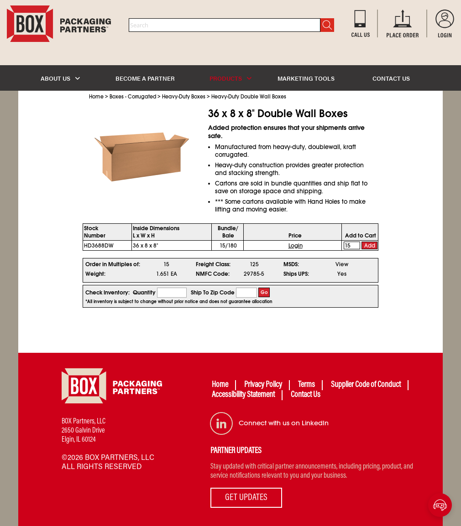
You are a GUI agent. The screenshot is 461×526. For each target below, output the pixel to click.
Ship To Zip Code (213, 292)
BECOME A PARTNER (145, 78)
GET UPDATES (246, 497)
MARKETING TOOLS (306, 78)
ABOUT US (60, 78)
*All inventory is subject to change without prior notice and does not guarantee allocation (178, 301)
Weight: (95, 274)
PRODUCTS (230, 78)
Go (264, 292)
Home (96, 96)
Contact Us (305, 395)
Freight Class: (213, 264)
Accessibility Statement (243, 395)
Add (369, 245)
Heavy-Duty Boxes (183, 96)
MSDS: (291, 264)
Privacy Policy (263, 385)
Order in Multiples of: (112, 264)
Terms (306, 385)
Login (295, 245)
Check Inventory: (107, 292)
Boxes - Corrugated (133, 96)
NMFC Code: (213, 274)
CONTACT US (391, 78)
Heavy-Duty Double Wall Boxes (248, 96)
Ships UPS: (296, 274)
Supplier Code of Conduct (366, 385)
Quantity (144, 292)
